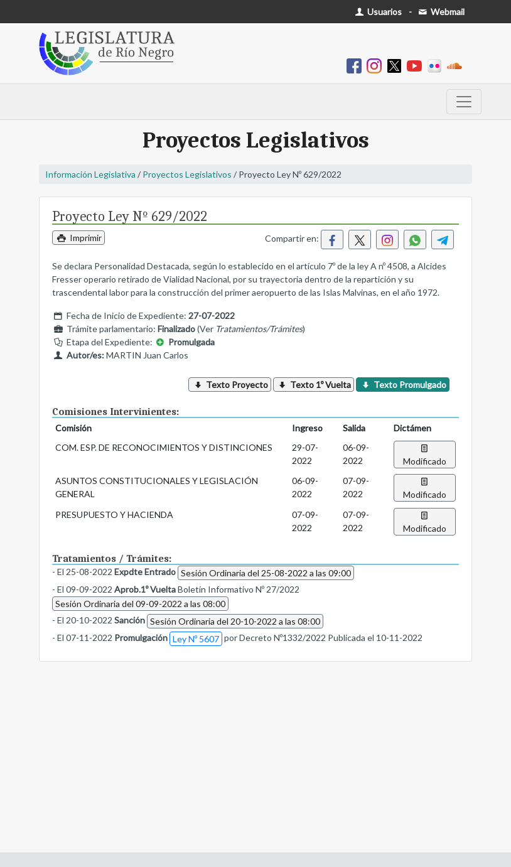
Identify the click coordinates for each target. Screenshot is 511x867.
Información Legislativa (90, 174)
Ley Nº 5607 (196, 638)
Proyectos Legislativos (187, 174)
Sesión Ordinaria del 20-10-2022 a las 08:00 (235, 621)
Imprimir (78, 237)
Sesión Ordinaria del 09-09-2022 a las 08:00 (140, 603)
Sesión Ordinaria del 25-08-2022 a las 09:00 (266, 573)
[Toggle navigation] (463, 101)
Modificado (424, 454)
